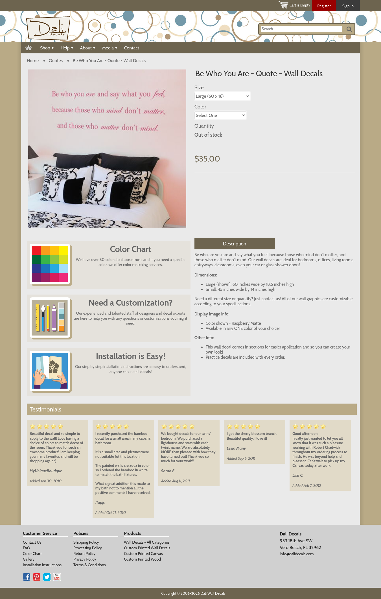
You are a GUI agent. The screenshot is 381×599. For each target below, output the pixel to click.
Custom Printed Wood (142, 559)
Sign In (348, 5)
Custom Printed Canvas (143, 553)
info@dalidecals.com (297, 553)
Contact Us (32, 542)
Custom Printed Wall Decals (147, 547)
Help (67, 48)
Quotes (56, 60)
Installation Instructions (42, 564)
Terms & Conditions (89, 564)
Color (200, 106)
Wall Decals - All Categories (146, 542)
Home (33, 60)
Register (324, 5)
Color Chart (32, 553)
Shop (47, 48)
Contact (131, 48)
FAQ (26, 547)
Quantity (204, 126)
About (87, 48)
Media (109, 48)
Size (199, 87)
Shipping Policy (86, 542)
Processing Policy (87, 547)
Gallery (28, 559)
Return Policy (84, 553)
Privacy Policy (84, 559)
